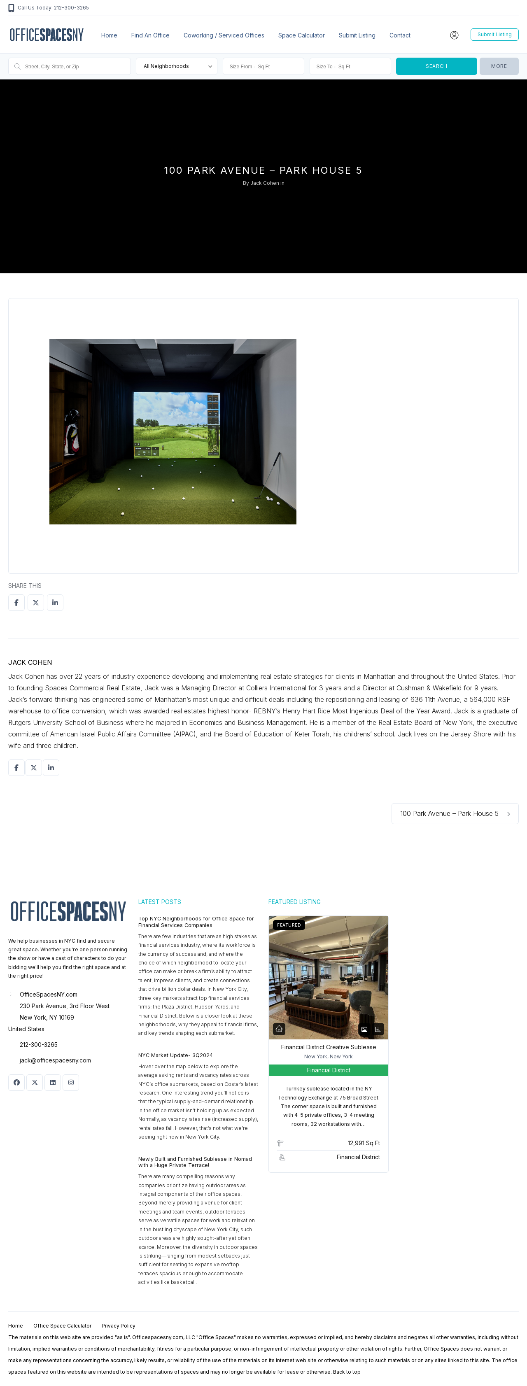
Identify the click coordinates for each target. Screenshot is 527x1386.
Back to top (347, 1372)
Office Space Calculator (62, 1326)
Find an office (150, 35)
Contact (399, 35)
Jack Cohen (264, 183)
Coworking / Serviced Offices (224, 35)
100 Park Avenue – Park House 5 (455, 813)
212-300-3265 (39, 1044)
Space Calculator (301, 35)
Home (109, 35)
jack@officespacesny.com (55, 1060)
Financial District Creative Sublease (328, 1047)
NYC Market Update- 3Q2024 (175, 1055)
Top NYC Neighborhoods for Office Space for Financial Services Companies (196, 921)
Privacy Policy (118, 1326)
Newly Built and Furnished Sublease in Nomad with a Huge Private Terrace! (195, 1162)
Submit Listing (357, 35)
